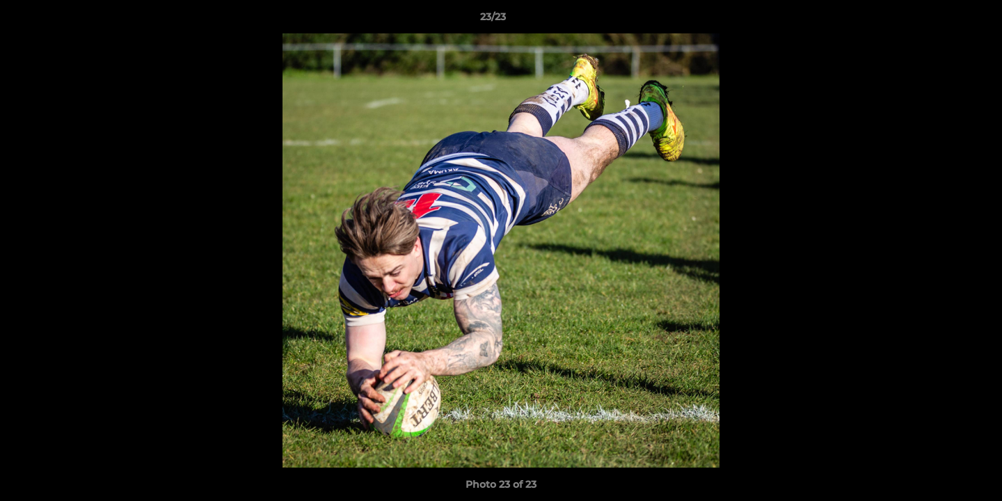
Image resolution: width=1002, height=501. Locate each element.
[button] (943, 20)
